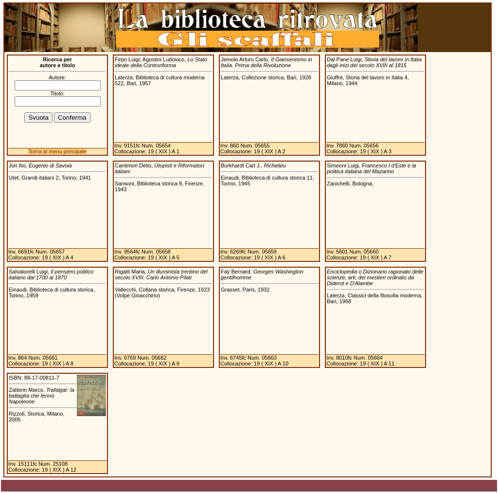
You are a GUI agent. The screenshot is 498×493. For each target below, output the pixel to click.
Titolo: (57, 93)
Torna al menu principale (57, 151)
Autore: (57, 77)
